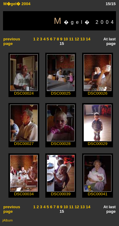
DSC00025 (61, 91)
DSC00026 (97, 91)
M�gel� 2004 (17, 4)
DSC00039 (61, 192)
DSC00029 (97, 142)
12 (76, 39)
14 (88, 39)
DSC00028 (61, 142)
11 (71, 39)
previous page (11, 41)
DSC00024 (24, 91)
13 (82, 39)
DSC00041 (97, 192)
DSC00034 (24, 192)
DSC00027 (24, 142)
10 (65, 39)
